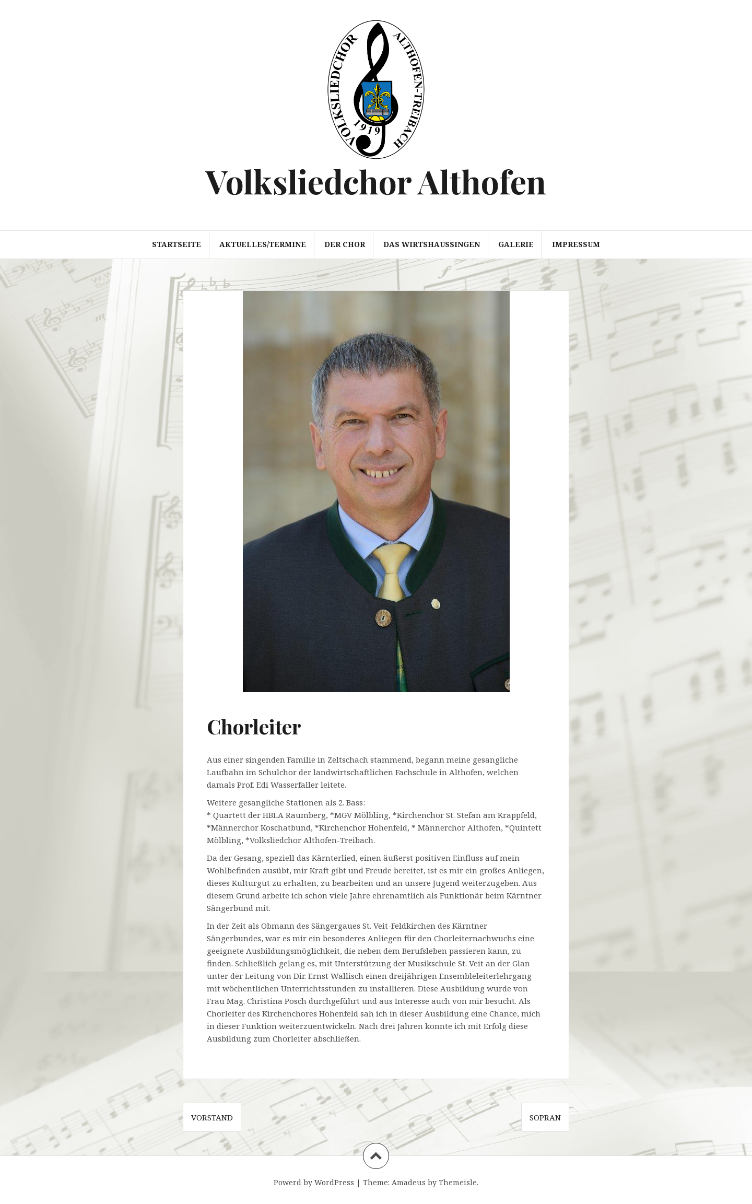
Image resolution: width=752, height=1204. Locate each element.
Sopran (545, 1117)
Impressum (576, 244)
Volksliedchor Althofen (376, 181)
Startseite (176, 244)
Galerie (516, 244)
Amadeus (409, 1182)
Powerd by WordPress (314, 1182)
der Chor (344, 244)
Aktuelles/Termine (262, 244)
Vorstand (212, 1117)
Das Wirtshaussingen (431, 244)
